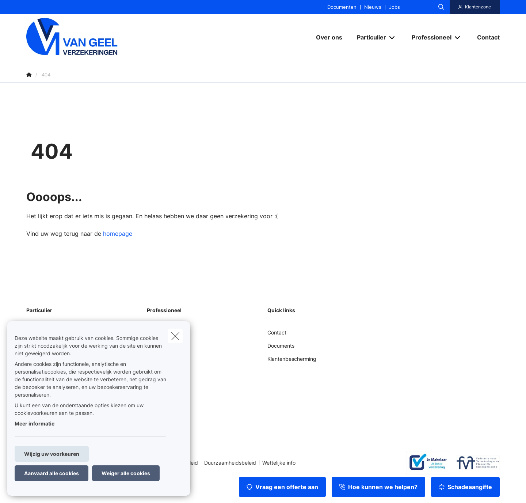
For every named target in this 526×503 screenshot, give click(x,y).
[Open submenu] (392, 37)
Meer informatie (34, 423)
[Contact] (485, 37)
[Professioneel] (428, 37)
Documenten (342, 7)
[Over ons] (329, 37)
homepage (117, 233)
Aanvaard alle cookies (51, 473)
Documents (280, 346)
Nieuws (372, 7)
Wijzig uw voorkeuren (51, 454)
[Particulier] (369, 37)
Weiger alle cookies (126, 473)
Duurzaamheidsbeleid (230, 462)
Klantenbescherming (291, 359)
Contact (276, 332)
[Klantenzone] (475, 7)
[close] (175, 336)
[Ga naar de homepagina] (99, 37)
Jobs (394, 7)
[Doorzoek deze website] (441, 7)
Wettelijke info (279, 462)
